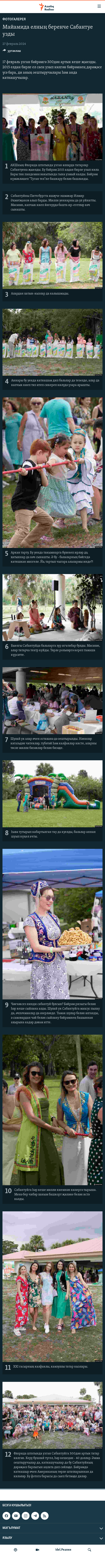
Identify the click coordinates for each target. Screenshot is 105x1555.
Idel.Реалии (63, 1549)
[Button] (12, 52)
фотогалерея (14, 19)
